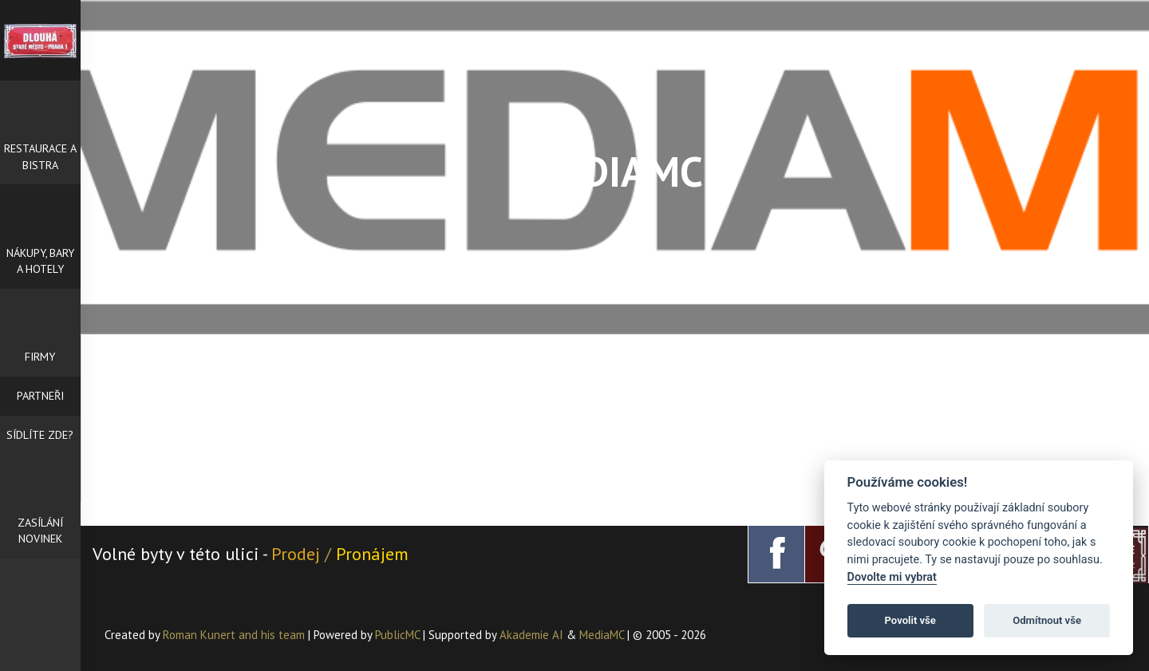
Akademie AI (531, 634)
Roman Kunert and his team (235, 634)
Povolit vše (910, 620)
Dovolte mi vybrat (892, 577)
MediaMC (601, 634)
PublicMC (397, 634)
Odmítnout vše (1047, 620)
